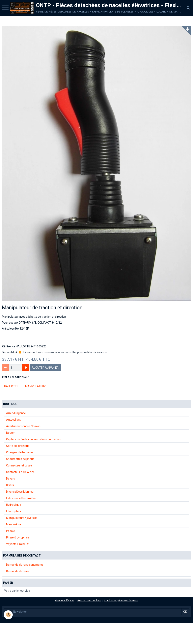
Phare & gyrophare (18, 537)
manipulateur (35, 386)
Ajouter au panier (45, 367)
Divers (10, 485)
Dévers (10, 478)
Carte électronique (17, 445)
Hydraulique (13, 504)
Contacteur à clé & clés (20, 472)
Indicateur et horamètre (21, 498)
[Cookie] (8, 614)
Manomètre (13, 524)
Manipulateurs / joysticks (21, 517)
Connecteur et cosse (19, 465)
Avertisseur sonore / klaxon (23, 426)
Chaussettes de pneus (20, 459)
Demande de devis (17, 571)
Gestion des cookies (89, 600)
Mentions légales (64, 600)
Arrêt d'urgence (16, 413)
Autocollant (13, 419)
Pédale (10, 531)
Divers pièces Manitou (20, 491)
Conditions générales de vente (121, 600)
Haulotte (11, 386)
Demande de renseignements (24, 564)
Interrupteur (13, 511)
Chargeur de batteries (20, 452)
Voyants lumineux (17, 544)
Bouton (10, 432)
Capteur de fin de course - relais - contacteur (34, 439)
